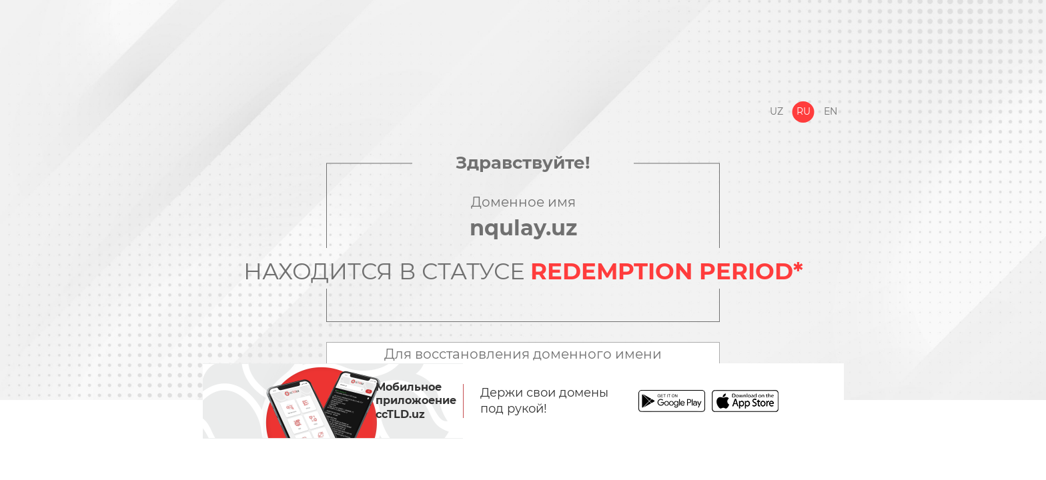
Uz (776, 111)
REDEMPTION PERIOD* (666, 271)
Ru (804, 111)
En (830, 111)
